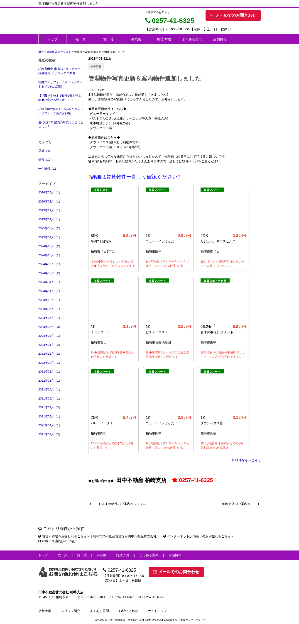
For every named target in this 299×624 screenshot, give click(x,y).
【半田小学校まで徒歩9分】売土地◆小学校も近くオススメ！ (59, 98)
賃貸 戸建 (164, 39)
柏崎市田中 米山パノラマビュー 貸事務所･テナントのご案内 (59, 71)
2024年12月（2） (50, 246)
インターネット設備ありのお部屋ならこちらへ (198, 536)
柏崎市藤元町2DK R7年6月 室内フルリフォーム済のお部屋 (60, 111)
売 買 (80, 39)
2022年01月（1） (50, 380)
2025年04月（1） (50, 237)
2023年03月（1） (50, 335)
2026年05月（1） (50, 192)
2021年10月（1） (50, 389)
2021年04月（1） (50, 425)
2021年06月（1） (50, 416)
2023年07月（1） (50, 309)
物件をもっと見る (246, 460)
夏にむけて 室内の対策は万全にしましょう (60, 125)
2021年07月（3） (50, 407)
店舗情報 (220, 39)
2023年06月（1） (50, 317)
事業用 (136, 39)
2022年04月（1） (50, 362)
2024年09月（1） (50, 264)
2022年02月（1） (50, 371)
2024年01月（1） (50, 291)
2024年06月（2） (50, 273)
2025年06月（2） (50, 228)
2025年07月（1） (50, 219)
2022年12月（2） (50, 353)
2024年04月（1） (50, 282)
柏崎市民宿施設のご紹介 (57, 541)
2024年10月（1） (50, 255)
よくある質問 (192, 39)
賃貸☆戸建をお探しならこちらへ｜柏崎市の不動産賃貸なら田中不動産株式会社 (97, 536)
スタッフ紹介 (70, 611)
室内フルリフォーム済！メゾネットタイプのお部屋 (60, 84)
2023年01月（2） (50, 344)
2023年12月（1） (50, 300)
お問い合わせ (128, 611)
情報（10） (45, 159)
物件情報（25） (48, 168)
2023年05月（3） (50, 327)
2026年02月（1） (50, 201)
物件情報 (96, 66)
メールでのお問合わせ (233, 15)
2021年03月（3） (50, 434)
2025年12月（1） (50, 210)
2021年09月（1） (50, 398)
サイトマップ (157, 611)
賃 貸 (108, 39)
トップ (52, 39)
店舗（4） (45, 150)
